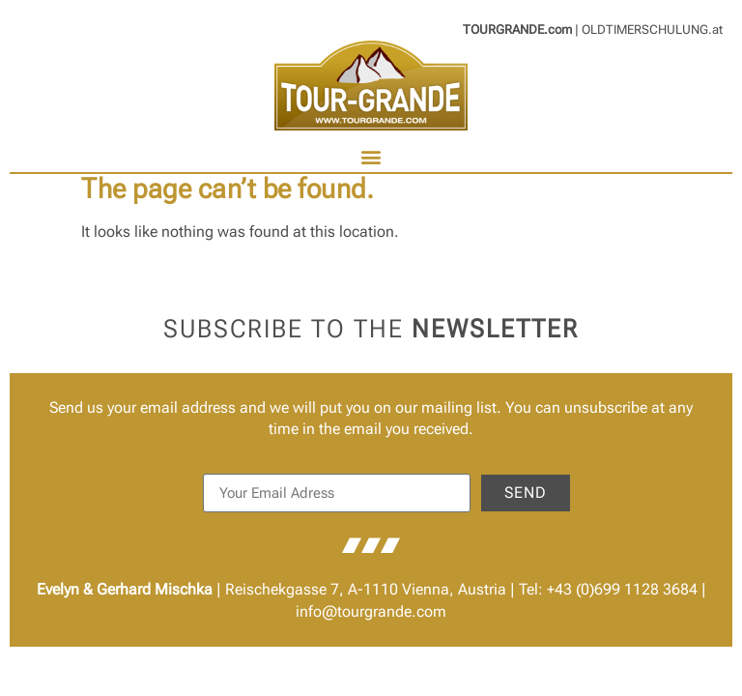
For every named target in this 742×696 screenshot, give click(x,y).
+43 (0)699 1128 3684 (622, 589)
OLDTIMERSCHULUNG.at (652, 29)
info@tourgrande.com (371, 611)
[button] (371, 156)
